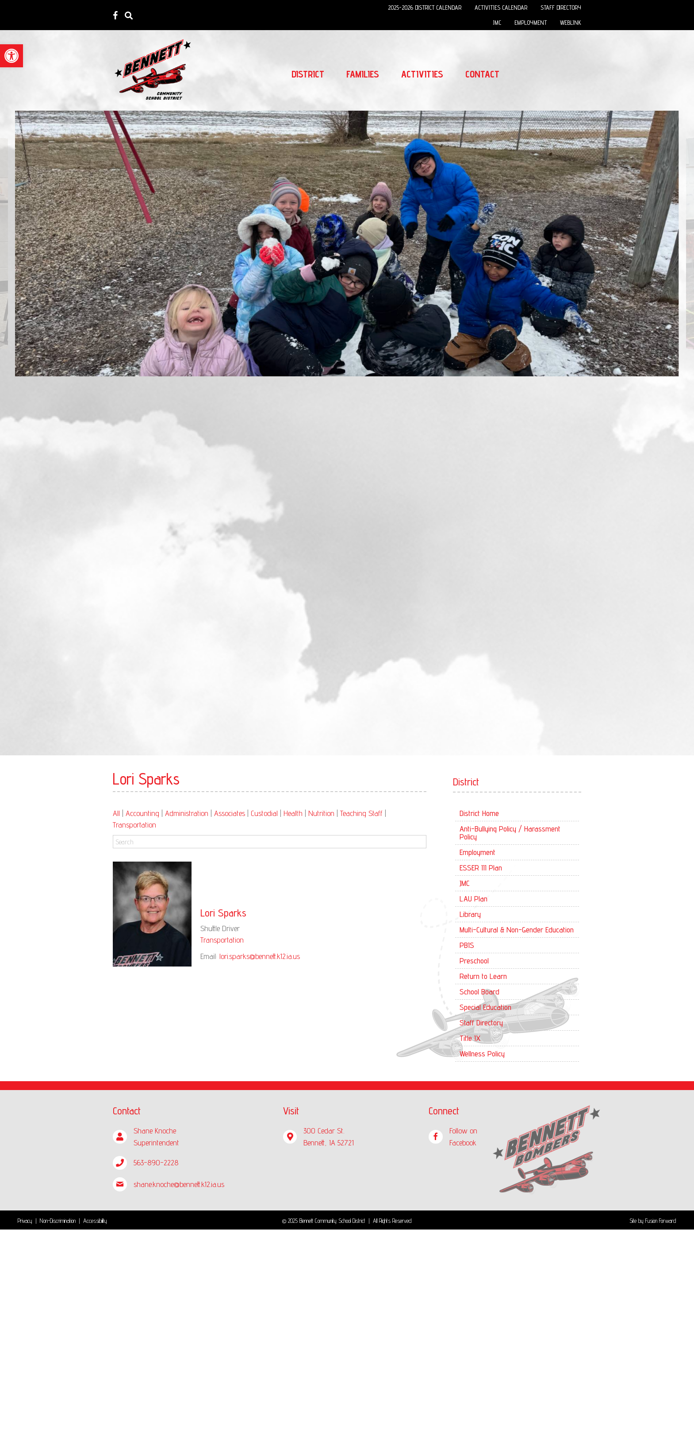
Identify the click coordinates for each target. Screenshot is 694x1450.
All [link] (116, 813)
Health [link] (293, 813)
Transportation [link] (134, 824)
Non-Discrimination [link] (58, 1220)
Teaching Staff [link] (361, 813)
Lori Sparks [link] (223, 912)
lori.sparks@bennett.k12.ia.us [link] (259, 956)
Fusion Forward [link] (660, 1220)
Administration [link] (186, 813)
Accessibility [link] (95, 1220)
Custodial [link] (264, 813)
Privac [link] (24, 1220)
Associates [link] (229, 813)
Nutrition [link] (321, 813)
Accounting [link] (142, 813)
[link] (11, 55)
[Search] (269, 841)
